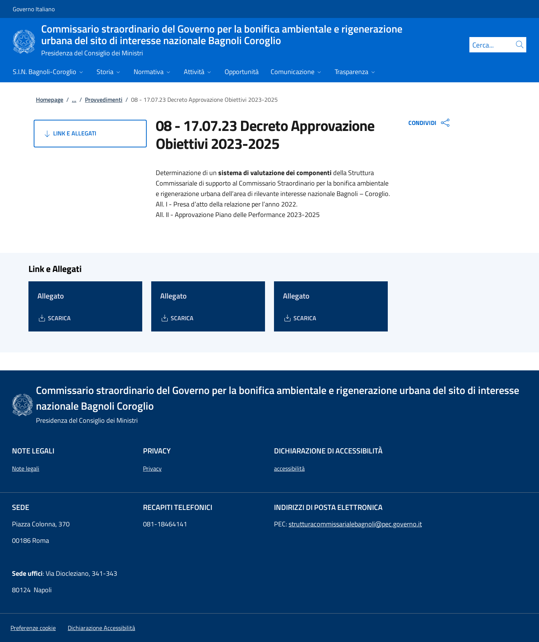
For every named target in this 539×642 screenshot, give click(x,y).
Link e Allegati (69, 133)
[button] (33, 627)
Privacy (152, 468)
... (74, 99)
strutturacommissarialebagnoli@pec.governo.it (355, 524)
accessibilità (289, 468)
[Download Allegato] (54, 318)
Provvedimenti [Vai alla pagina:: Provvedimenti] (103, 99)
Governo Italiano (34, 8)
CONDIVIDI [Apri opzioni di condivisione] (429, 123)
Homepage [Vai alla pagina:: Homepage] (49, 99)
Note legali (25, 468)
